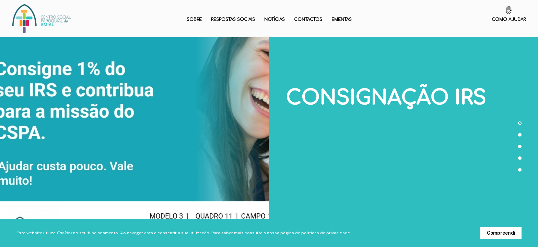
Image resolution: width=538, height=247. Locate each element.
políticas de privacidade (325, 233)
